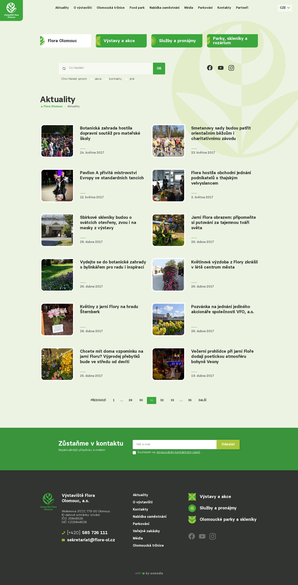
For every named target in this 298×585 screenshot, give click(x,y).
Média (188, 7)
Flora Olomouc (58, 41)
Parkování (205, 7)
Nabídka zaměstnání (164, 7)
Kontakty (224, 7)
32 (162, 400)
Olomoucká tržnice (111, 7)
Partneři (242, 7)
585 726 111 (85, 533)
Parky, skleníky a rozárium (227, 41)
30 (141, 400)
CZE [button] (285, 7)
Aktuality (62, 7)
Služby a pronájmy (173, 41)
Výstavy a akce (115, 41)
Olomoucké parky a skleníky (222, 519)
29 (130, 400)
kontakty (113, 79)
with (149, 574)
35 (190, 400)
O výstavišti (83, 7)
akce (95, 79)
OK (159, 68)
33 (172, 400)
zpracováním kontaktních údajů (178, 452)
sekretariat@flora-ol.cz (88, 540)
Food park (137, 7)
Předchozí (98, 400)
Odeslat (228, 444)
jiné (129, 79)
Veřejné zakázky (146, 531)
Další (202, 400)
